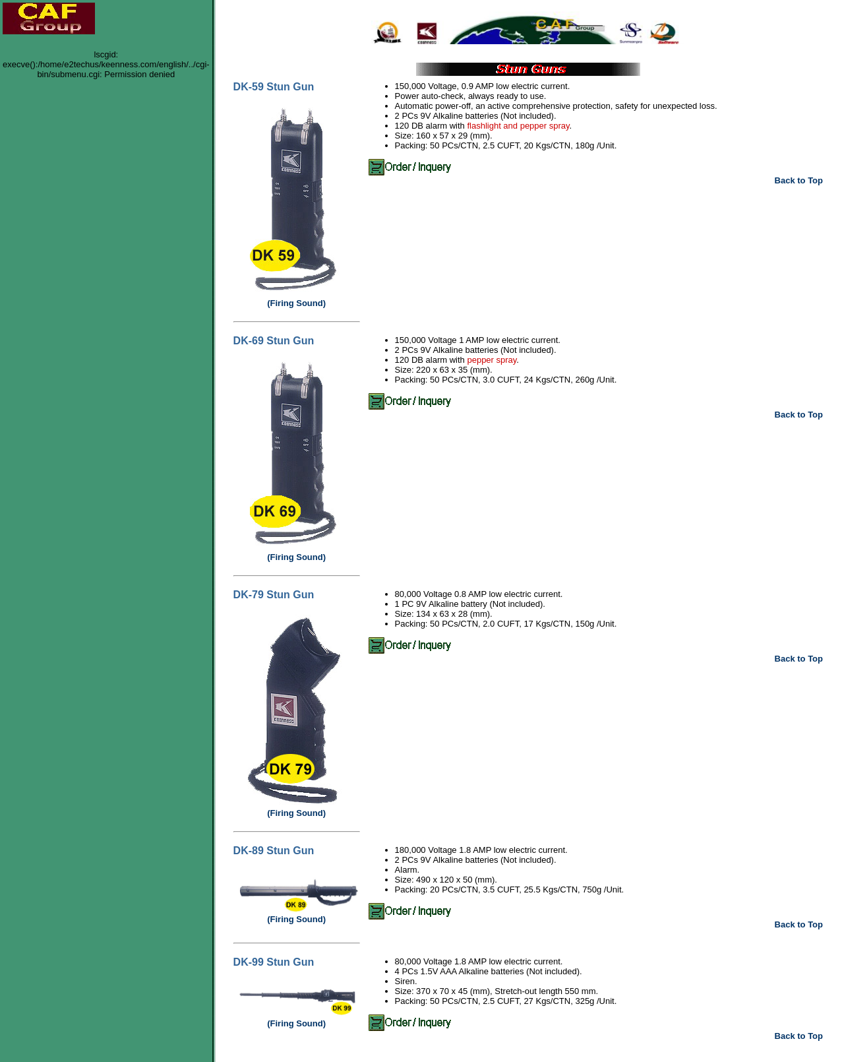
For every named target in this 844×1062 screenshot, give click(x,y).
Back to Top (799, 180)
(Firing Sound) (296, 303)
